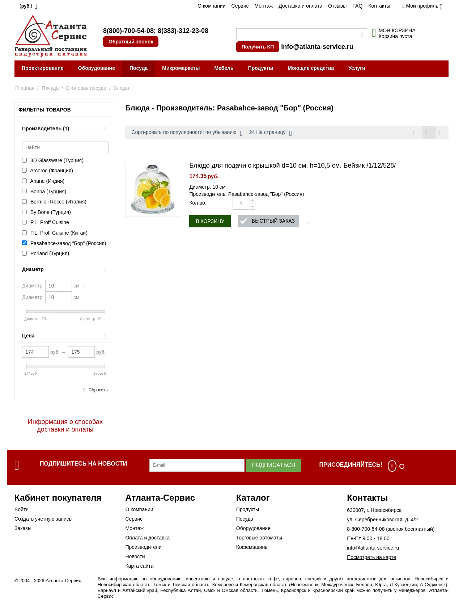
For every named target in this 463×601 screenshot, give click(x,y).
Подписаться (274, 465)
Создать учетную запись (43, 519)
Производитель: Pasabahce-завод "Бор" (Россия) (246, 194)
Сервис (240, 6)
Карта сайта (139, 566)
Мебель (223, 68)
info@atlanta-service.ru (317, 46)
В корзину (210, 221)
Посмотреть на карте (371, 557)
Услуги (356, 68)
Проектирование (43, 68)
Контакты (379, 6)
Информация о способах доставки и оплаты (65, 425)
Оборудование (96, 68)
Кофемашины (252, 547)
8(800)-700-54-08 (128, 30)
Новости (135, 556)
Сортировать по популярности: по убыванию (186, 133)
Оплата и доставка (147, 538)
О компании (211, 6)
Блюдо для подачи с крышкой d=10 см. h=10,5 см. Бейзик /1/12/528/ (292, 165)
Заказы (22, 528)
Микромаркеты (181, 68)
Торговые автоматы (259, 538)
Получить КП (258, 47)
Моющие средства (311, 68)
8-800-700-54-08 (366, 529)
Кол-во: (197, 203)
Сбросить (98, 389)
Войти (21, 509)
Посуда (138, 68)
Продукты (260, 68)
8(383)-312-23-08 (183, 30)
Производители (143, 547)
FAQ (357, 6)
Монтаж (263, 6)
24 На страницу (270, 133)
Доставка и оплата (300, 6)
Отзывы (337, 6)
